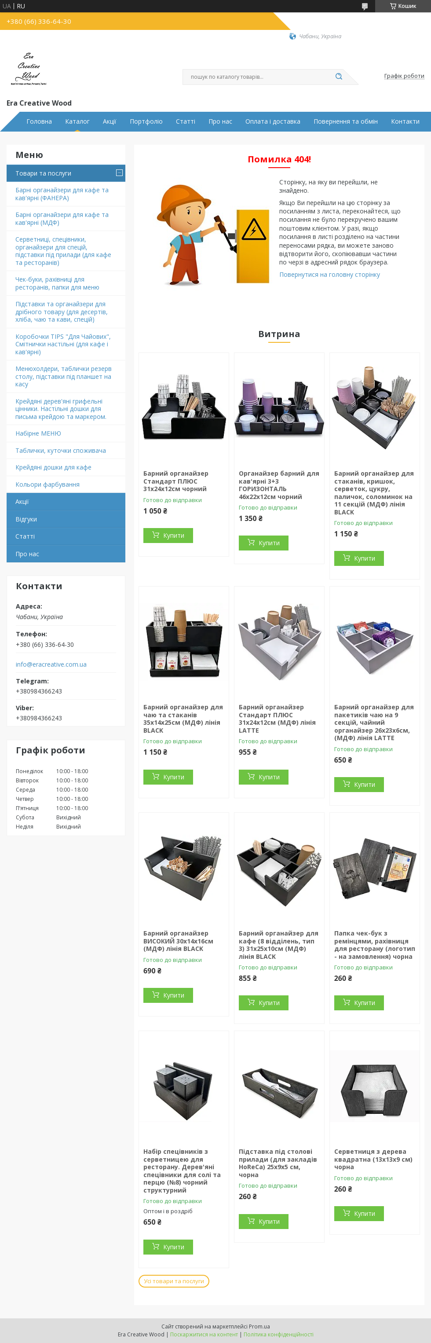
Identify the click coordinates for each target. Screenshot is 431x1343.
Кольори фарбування (47, 484)
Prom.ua (259, 1326)
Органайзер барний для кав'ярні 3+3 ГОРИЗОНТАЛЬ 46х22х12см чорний (279, 485)
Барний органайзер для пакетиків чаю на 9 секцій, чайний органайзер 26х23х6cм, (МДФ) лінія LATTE (374, 722)
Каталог (77, 121)
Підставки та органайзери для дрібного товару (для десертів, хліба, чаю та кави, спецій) (61, 311)
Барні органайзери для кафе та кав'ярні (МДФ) (62, 218)
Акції (110, 121)
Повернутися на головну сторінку (329, 274)
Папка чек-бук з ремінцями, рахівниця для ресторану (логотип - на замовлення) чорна (374, 945)
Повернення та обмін (346, 121)
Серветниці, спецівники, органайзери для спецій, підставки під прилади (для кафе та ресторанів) (63, 251)
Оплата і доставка (272, 121)
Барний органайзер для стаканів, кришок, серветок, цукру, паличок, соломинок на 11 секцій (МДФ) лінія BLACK (374, 492)
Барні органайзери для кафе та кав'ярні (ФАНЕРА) (62, 194)
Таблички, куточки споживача (60, 450)
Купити (173, 535)
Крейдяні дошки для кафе (53, 467)
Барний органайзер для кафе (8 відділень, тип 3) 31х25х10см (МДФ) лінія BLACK (278, 945)
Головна (39, 121)
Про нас (220, 121)
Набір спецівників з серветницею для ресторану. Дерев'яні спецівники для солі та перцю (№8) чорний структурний (182, 1170)
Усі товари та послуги (174, 1281)
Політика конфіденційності (279, 1334)
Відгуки (26, 519)
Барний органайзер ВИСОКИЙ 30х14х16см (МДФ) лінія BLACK (178, 941)
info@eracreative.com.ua (51, 664)
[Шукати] (338, 77)
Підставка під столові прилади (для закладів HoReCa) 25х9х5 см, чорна (278, 1163)
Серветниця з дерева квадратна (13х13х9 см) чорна (373, 1159)
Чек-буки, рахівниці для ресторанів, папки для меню (57, 283)
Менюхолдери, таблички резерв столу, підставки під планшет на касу (63, 376)
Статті (185, 121)
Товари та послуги (43, 173)
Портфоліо (146, 121)
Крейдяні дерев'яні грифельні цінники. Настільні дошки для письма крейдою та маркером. (60, 409)
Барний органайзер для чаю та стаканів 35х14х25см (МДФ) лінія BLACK (183, 718)
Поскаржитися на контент (204, 1334)
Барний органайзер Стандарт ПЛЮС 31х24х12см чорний (175, 481)
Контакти (405, 121)
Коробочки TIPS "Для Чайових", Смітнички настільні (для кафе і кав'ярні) (63, 344)
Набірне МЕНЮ (38, 433)
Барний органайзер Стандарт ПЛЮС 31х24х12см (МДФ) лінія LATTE (277, 718)
